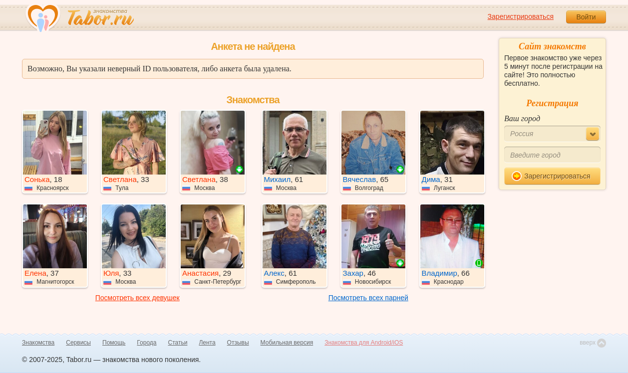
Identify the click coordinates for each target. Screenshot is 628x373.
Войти (586, 17)
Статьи (178, 342)
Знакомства (38, 342)
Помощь (113, 342)
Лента (207, 342)
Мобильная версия (287, 342)
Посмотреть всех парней (368, 298)
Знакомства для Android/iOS (363, 342)
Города (146, 342)
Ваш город (522, 118)
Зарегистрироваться (521, 16)
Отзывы (238, 342)
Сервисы (78, 342)
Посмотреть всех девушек (137, 298)
